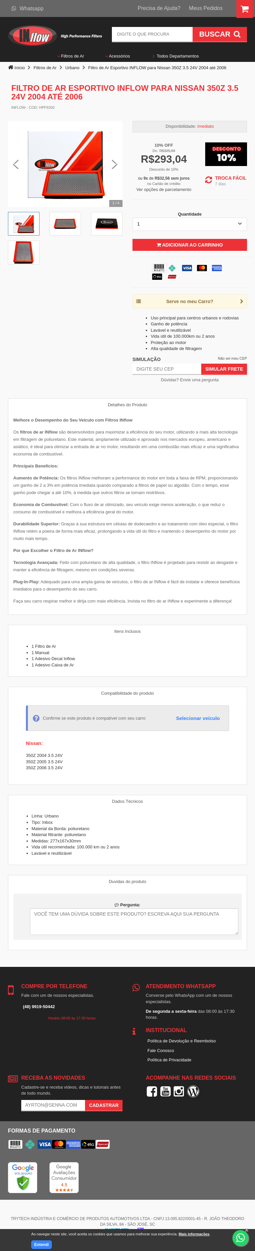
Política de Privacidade (169, 1059)
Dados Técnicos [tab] (127, 801)
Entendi (41, 1244)
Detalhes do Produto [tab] (127, 404)
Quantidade (190, 214)
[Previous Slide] (16, 164)
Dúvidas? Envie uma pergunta (189, 379)
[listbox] (189, 224)
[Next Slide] (115, 164)
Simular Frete (224, 369)
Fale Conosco (160, 1050)
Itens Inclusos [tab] (127, 631)
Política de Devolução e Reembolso (181, 1040)
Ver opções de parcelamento (164, 189)
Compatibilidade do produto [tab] (127, 693)
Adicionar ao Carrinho (190, 245)
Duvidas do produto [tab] (127, 881)
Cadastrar (104, 1105)
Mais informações (194, 1234)
